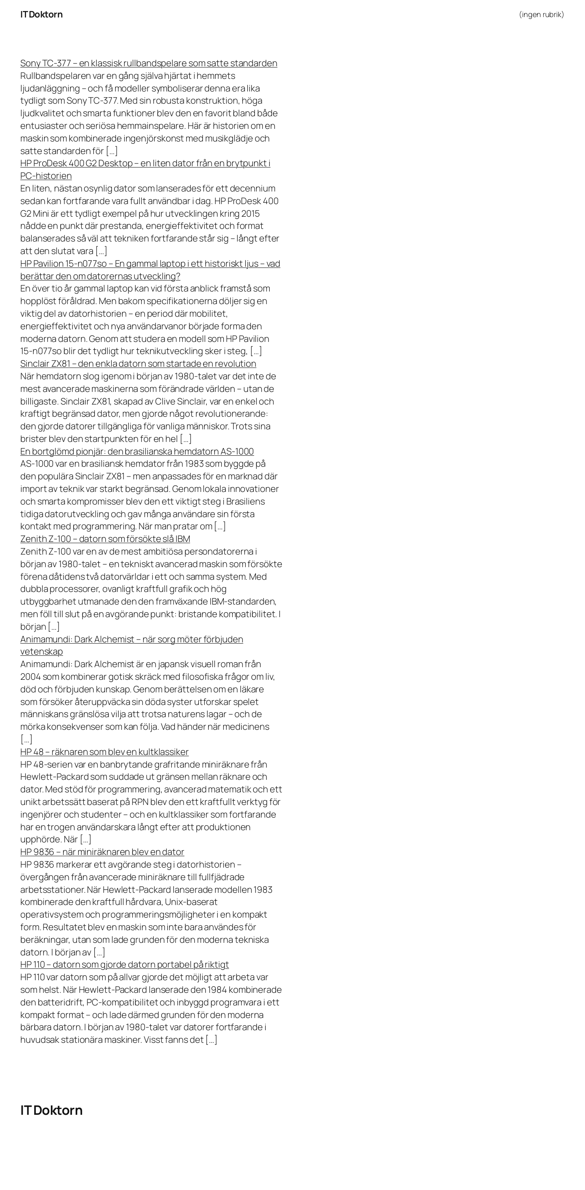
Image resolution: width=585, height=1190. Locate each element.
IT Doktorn (41, 14)
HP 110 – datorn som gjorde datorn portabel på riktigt (124, 964)
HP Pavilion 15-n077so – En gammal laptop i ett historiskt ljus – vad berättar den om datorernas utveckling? (150, 269)
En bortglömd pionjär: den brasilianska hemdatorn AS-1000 (137, 451)
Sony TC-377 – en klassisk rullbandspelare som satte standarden (148, 63)
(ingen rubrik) (542, 14)
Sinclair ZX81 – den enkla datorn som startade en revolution (138, 363)
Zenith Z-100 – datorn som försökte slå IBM (105, 539)
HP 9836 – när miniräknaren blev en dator (102, 852)
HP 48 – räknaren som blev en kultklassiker (104, 752)
